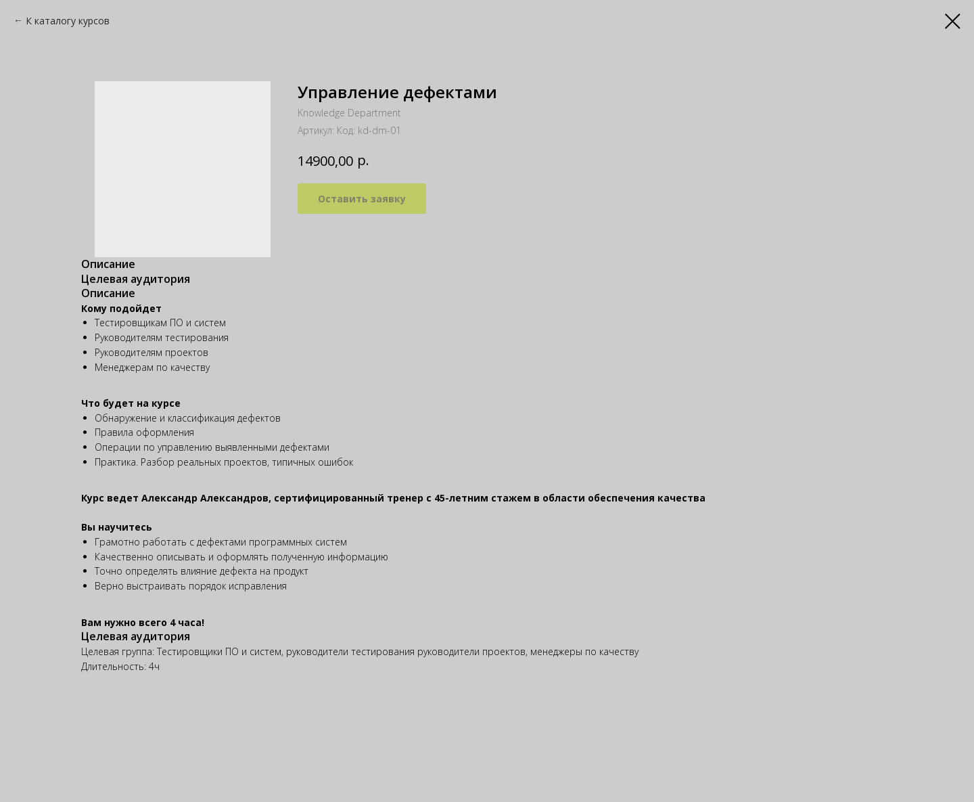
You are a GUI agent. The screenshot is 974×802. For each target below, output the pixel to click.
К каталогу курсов (68, 20)
